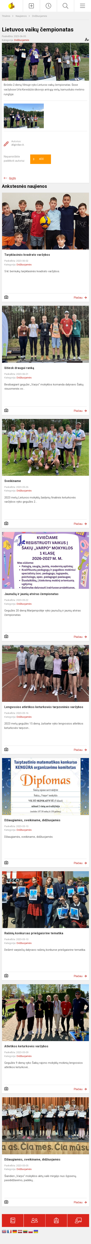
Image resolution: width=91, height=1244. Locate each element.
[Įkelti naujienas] (31, 6)
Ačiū (38, 159)
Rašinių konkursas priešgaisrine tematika (33, 933)
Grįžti (12, 178)
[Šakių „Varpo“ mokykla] (11, 5)
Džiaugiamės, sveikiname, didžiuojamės (32, 820)
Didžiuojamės (39, 16)
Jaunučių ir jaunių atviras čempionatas (31, 594)
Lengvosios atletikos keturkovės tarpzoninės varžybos (43, 707)
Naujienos (21, 16)
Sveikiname (12, 481)
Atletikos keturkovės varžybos (26, 1046)
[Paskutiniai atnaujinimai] (48, 6)
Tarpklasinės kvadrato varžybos (27, 255)
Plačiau (78, 297)
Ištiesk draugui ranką (19, 368)
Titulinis (6, 16)
